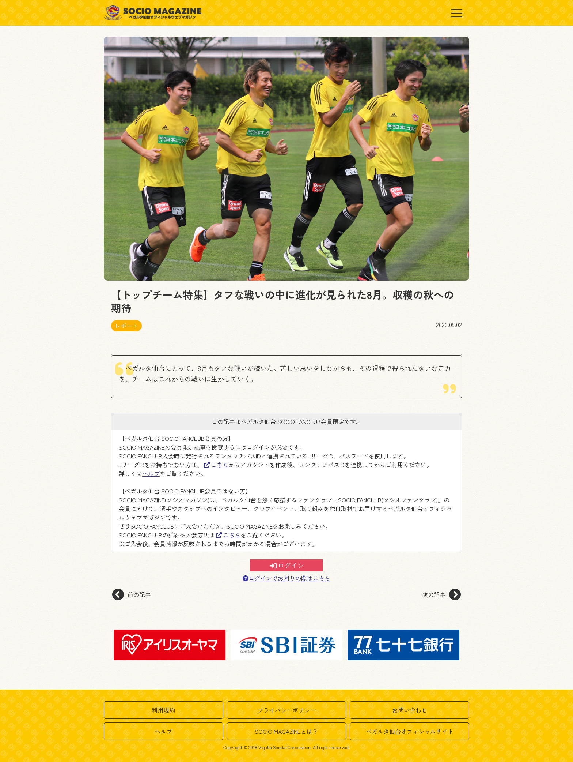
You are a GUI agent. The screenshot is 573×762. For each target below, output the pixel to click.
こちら (216, 464)
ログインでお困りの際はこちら (286, 578)
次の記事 (441, 594)
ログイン (287, 565)
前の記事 (131, 594)
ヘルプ (151, 473)
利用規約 (163, 710)
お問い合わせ (409, 710)
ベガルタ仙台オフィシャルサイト (410, 731)
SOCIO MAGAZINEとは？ (286, 731)
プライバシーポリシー (286, 710)
